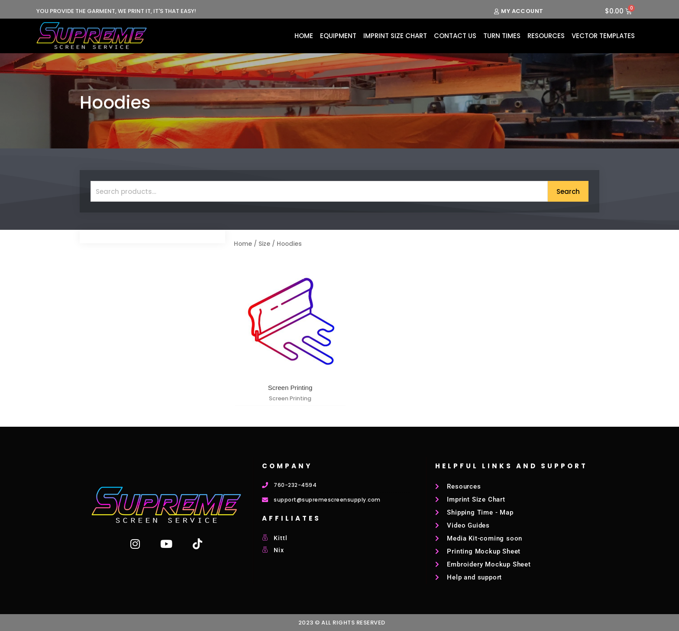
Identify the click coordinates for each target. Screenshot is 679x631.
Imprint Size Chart (395, 35)
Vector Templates (603, 35)
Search (568, 191)
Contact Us (455, 35)
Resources (546, 35)
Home (303, 35)
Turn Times (502, 35)
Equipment (338, 35)
